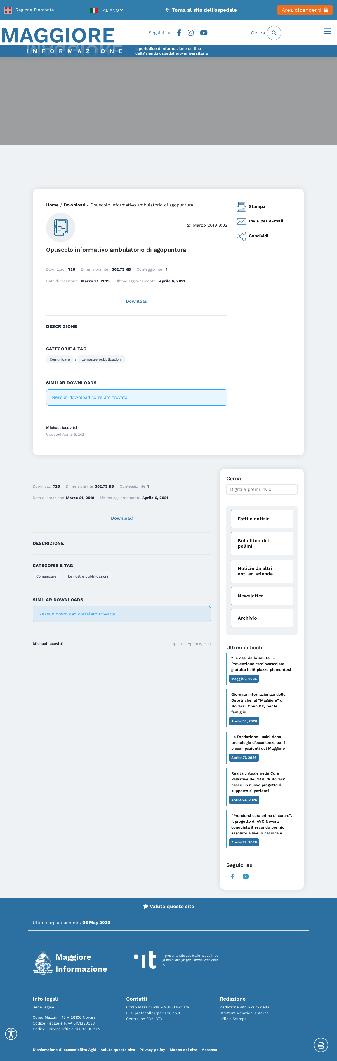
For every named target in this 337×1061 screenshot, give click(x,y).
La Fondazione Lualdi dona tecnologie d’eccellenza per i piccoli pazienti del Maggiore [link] (258, 743)
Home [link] (52, 205)
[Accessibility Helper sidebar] (11, 1034)
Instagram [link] (190, 33)
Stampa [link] (250, 207)
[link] (29, 9)
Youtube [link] (204, 33)
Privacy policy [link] (152, 1050)
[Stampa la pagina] (321, 1045)
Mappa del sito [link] (183, 1050)
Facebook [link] (179, 33)
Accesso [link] (209, 1050)
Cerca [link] (266, 33)
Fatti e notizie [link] (254, 518)
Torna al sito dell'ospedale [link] (201, 10)
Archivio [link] (247, 618)
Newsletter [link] (250, 596)
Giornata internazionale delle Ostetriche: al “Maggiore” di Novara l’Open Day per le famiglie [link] (258, 703)
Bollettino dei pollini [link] (253, 543)
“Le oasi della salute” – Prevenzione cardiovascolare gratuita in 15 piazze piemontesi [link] (261, 664)
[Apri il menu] (327, 32)
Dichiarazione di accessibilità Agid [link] (64, 1050)
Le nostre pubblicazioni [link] (101, 359)
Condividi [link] (252, 236)
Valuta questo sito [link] (168, 906)
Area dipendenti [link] (305, 10)
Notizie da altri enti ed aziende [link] (255, 571)
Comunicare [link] (60, 359)
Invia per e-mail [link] (259, 221)
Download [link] (74, 205)
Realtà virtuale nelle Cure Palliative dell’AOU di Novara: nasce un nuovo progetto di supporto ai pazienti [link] (258, 782)
